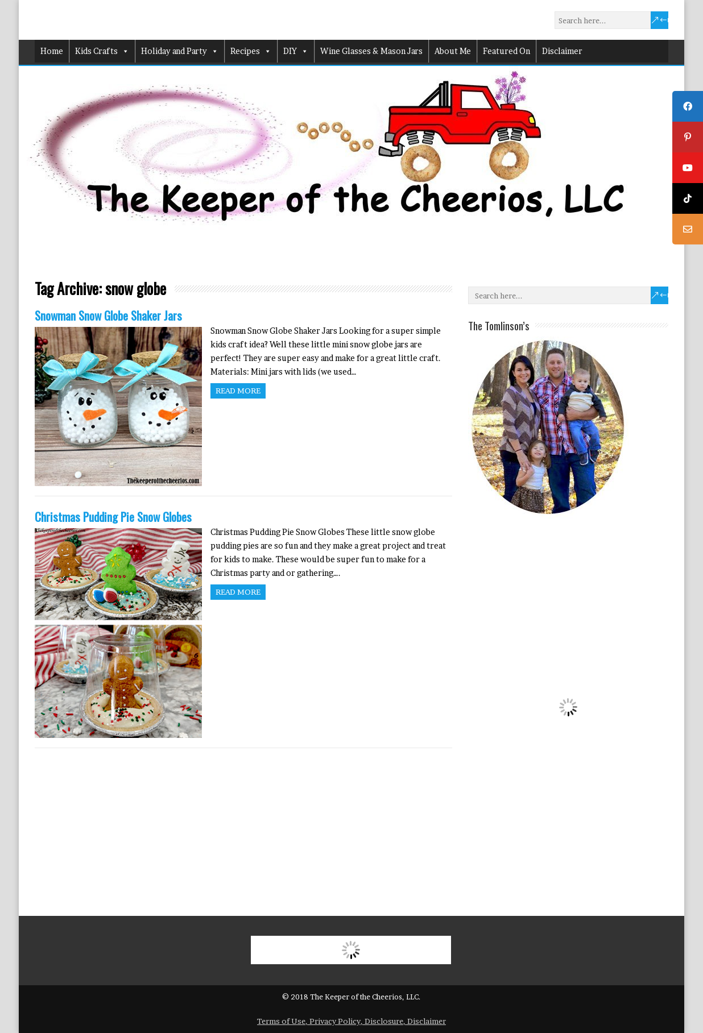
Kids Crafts (102, 51)
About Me (453, 51)
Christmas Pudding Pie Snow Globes (113, 516)
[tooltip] (687, 106)
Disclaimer (562, 51)
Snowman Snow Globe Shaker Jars (108, 315)
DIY (295, 51)
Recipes (250, 51)
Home (51, 51)
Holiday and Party (179, 51)
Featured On (506, 51)
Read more (238, 390)
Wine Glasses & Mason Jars (371, 51)
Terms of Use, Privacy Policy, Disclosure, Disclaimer (351, 1021)
